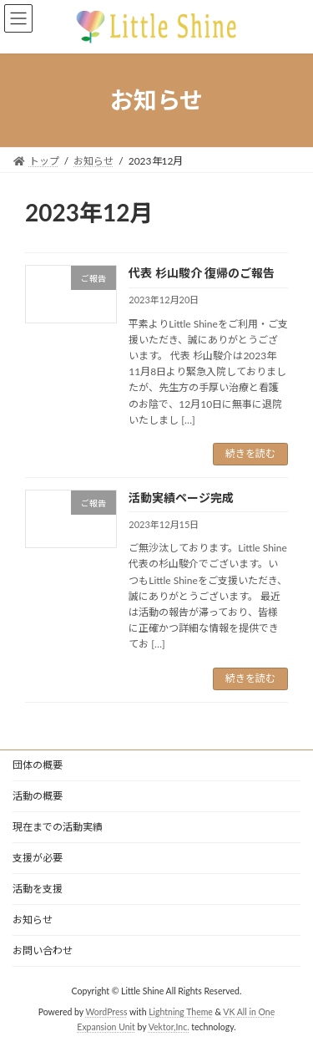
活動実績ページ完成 (181, 497)
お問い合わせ (43, 950)
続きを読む (250, 453)
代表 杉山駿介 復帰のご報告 (202, 273)
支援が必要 (38, 857)
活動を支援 (38, 888)
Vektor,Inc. (169, 1026)
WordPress (107, 1011)
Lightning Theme (181, 1011)
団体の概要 (38, 765)
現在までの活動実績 (58, 827)
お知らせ (33, 919)
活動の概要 (38, 796)
